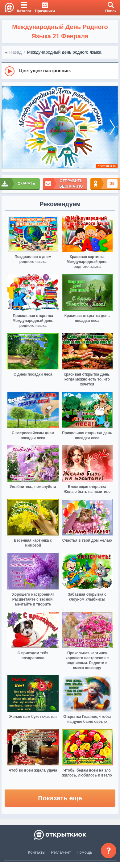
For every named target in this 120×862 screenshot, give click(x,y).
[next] (112, 127)
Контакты (36, 852)
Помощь (84, 852)
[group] (60, 71)
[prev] (7, 127)
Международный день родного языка (64, 52)
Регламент (61, 852)
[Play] (9, 71)
